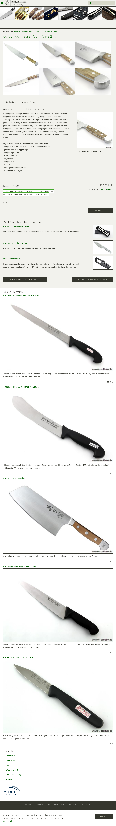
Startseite (17, 32)
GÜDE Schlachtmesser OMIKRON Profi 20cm (21, 387)
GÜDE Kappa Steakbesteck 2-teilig (16, 226)
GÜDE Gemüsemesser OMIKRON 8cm (18, 657)
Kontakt (9, 779)
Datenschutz (11, 760)
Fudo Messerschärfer (11, 259)
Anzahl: (6, 202)
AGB (7, 765)
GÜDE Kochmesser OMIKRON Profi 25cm (19, 566)
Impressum (10, 755)
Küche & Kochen (28, 32)
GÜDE (38, 32)
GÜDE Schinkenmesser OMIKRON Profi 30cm (21, 296)
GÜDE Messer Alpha (49, 32)
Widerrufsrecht (12, 770)
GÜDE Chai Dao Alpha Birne (14, 478)
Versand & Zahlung (106, 189)
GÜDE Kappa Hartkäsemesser (15, 243)
